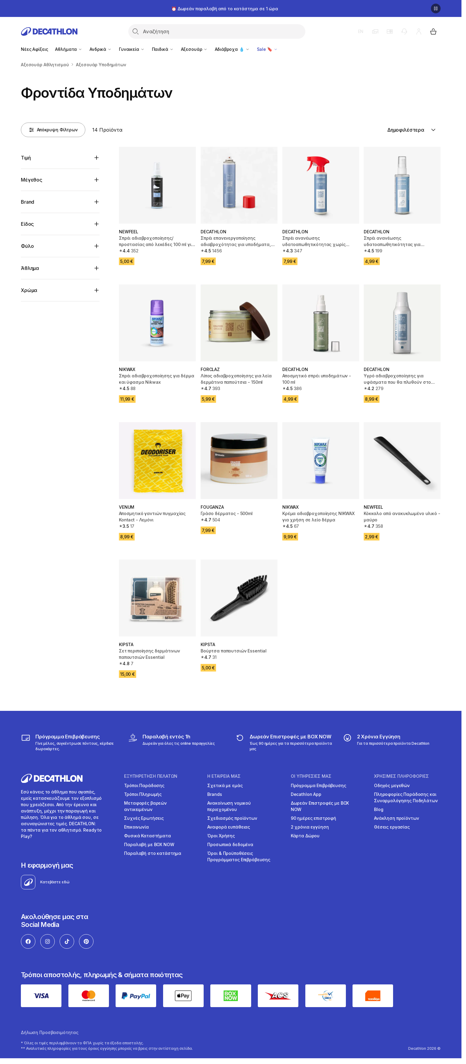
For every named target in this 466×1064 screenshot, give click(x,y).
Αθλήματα (68, 49)
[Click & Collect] (171, 742)
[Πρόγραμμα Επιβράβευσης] (70, 742)
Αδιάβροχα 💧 (232, 49)
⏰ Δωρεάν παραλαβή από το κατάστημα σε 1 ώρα (224, 8)
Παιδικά (163, 49)
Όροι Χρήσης (221, 835)
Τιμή (26, 158)
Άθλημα (30, 268)
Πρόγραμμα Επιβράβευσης (318, 785)
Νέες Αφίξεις (34, 49)
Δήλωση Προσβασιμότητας (49, 1032)
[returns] (284, 742)
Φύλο (27, 246)
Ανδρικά (101, 49)
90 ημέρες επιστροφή (313, 818)
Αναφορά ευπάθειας (228, 826)
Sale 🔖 (267, 49)
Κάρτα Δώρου (305, 835)
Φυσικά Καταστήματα (147, 835)
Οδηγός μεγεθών (392, 785)
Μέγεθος (31, 180)
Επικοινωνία (136, 826)
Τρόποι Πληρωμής (143, 794)
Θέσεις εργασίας (392, 826)
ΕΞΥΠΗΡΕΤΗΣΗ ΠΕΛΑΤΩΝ (150, 776)
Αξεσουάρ (194, 49)
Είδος (27, 224)
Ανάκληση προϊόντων (396, 818)
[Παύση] (436, 8)
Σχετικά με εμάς (224, 785)
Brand (27, 202)
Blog (378, 809)
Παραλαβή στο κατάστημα (152, 853)
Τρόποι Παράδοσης (144, 785)
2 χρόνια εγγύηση (310, 826)
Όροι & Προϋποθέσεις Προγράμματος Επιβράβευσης (238, 856)
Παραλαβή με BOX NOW (149, 844)
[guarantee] (386, 742)
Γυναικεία (132, 49)
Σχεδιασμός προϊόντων (232, 818)
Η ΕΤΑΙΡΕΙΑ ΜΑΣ (224, 776)
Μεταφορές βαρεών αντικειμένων (145, 806)
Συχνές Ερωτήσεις (144, 818)
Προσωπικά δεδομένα (230, 844)
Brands (214, 794)
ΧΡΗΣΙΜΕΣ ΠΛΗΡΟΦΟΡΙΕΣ (401, 776)
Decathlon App (306, 794)
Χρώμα (29, 290)
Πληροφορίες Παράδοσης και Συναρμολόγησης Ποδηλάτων (406, 797)
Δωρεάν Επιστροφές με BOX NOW (320, 806)
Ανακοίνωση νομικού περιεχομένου (229, 806)
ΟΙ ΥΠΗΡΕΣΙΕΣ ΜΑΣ (311, 776)
